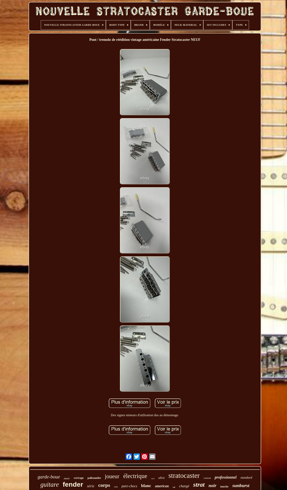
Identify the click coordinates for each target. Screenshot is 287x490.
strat (199, 484)
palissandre (94, 477)
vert (152, 478)
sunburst (240, 485)
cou (116, 486)
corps (104, 485)
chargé (184, 486)
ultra (161, 477)
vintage (79, 478)
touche (224, 486)
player (67, 478)
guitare (49, 484)
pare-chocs (129, 486)
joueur (112, 476)
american (162, 486)
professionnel (225, 477)
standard (246, 477)
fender (73, 484)
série (90, 486)
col (174, 487)
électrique (135, 476)
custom (207, 477)
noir (212, 485)
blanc (146, 485)
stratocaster (184, 475)
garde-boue (49, 476)
